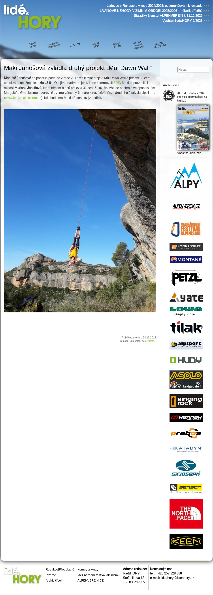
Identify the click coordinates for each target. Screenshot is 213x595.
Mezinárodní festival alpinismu (98, 575)
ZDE (116, 83)
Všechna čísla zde (189, 153)
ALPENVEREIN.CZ (90, 580)
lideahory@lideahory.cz (177, 578)
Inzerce (51, 575)
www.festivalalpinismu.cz (23, 98)
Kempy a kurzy (87, 569)
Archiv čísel (54, 580)
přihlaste (149, 341)
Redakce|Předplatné (60, 569)
